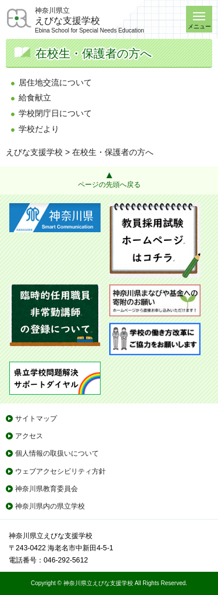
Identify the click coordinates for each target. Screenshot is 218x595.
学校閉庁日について (55, 113)
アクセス (29, 436)
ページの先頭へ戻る (109, 185)
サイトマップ (36, 418)
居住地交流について (55, 82)
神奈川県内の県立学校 (50, 506)
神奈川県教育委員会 (46, 489)
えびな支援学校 (34, 152)
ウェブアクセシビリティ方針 (60, 471)
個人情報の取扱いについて (57, 453)
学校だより (39, 129)
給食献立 (35, 97)
